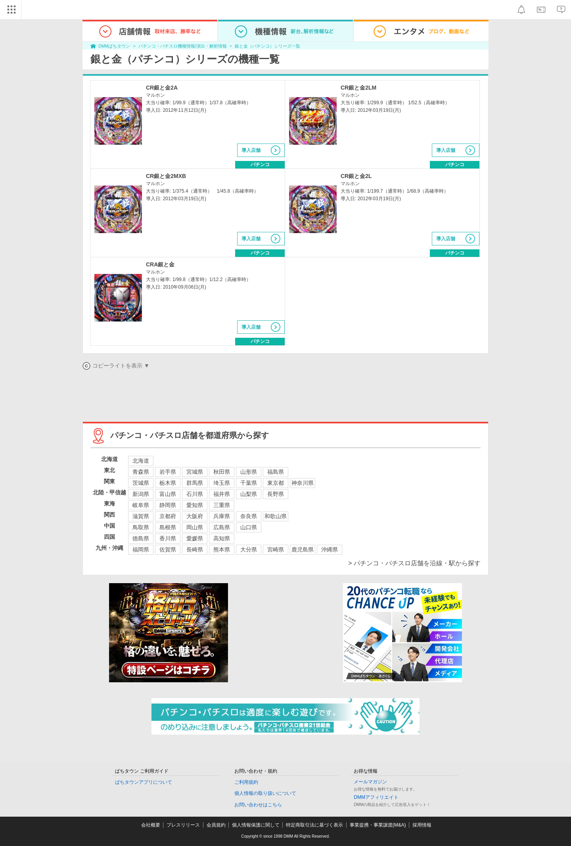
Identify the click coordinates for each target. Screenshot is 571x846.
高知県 (221, 538)
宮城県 (194, 472)
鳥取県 (140, 527)
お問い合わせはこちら (258, 805)
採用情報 (421, 825)
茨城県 (140, 483)
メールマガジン (370, 782)
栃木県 (167, 483)
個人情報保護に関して (256, 825)
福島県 (275, 472)
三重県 (221, 505)
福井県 (221, 494)
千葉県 (248, 483)
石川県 (194, 494)
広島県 (221, 527)
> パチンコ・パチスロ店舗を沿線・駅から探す (414, 563)
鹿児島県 (302, 549)
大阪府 (194, 516)
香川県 (167, 538)
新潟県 (140, 494)
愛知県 (194, 505)
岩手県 (167, 472)
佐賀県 (167, 549)
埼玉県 (221, 483)
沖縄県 (329, 549)
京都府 (167, 516)
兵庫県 (221, 516)
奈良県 (248, 516)
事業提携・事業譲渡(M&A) (378, 825)
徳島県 (140, 538)
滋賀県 (140, 516)
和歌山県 (275, 516)
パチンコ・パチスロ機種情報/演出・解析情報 (182, 46)
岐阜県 (140, 505)
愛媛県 (194, 538)
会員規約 (216, 825)
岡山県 (194, 527)
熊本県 (221, 549)
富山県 (167, 494)
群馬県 (194, 483)
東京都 (275, 483)
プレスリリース (183, 825)
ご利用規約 (246, 782)
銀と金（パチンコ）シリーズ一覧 (267, 46)
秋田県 (221, 472)
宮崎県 (275, 549)
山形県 (248, 472)
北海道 (140, 460)
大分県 (248, 549)
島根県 (167, 527)
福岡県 (140, 549)
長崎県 (194, 549)
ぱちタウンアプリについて (143, 782)
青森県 (140, 472)
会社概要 (150, 825)
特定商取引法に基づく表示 (314, 825)
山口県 (248, 527)
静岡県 (167, 505)
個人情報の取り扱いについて (265, 793)
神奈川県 (302, 483)
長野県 (275, 494)
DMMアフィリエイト (376, 797)
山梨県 (248, 494)
